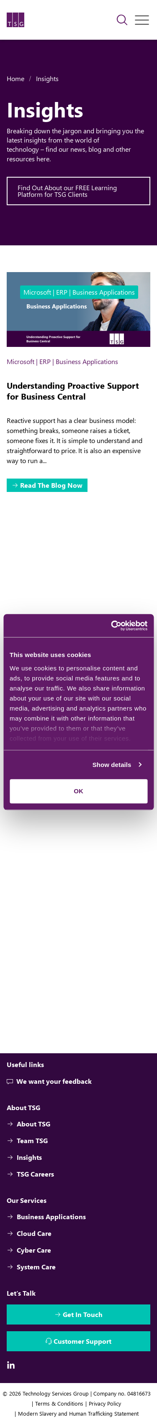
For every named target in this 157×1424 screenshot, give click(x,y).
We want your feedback (49, 1081)
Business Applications (46, 1216)
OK (78, 791)
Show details (112, 764)
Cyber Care (29, 1250)
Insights (47, 78)
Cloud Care (29, 1233)
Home (15, 78)
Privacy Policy (105, 1403)
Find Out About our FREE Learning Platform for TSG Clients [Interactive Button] (67, 191)
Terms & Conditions (59, 1403)
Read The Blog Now (51, 485)
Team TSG (27, 1140)
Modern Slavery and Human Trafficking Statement (78, 1413)
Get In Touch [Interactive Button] (83, 1314)
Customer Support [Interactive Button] (82, 1341)
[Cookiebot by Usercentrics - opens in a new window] (111, 625)
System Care (31, 1266)
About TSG (28, 1123)
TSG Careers (30, 1173)
